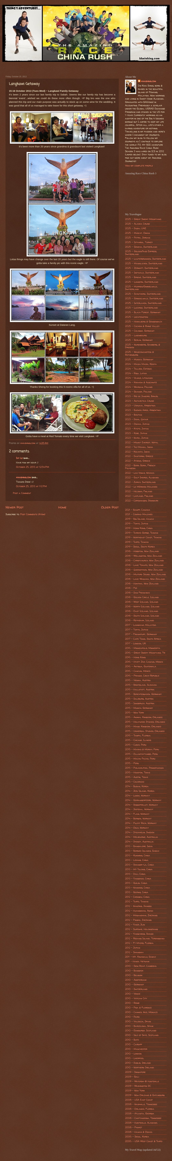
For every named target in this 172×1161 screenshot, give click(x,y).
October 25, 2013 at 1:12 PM (31, 486)
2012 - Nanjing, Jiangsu (138, 906)
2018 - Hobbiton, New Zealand (142, 551)
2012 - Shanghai (134, 952)
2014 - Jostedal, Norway (139, 809)
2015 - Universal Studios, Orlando (145, 731)
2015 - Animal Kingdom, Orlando (143, 717)
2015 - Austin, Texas (136, 777)
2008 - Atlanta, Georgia (139, 1113)
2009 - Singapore (135, 1072)
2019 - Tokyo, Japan (136, 523)
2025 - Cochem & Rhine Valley (142, 326)
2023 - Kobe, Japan (136, 433)
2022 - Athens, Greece (137, 460)
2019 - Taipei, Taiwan (137, 542)
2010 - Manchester (136, 1049)
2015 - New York (134, 712)
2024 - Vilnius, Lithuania (139, 378)
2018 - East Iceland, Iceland (141, 611)
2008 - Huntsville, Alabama (141, 1122)
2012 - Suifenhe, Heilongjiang (141, 929)
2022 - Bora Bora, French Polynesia (140, 467)
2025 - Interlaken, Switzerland (143, 303)
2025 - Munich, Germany (139, 359)
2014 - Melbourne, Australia (141, 837)
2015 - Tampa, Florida (138, 735)
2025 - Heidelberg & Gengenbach (143, 321)
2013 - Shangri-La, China (139, 864)
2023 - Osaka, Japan (137, 424)
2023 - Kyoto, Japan (137, 428)
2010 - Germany (134, 984)
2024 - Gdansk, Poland (138, 391)
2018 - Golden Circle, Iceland (142, 597)
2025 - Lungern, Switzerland (141, 282)
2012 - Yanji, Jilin (135, 924)
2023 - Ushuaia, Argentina (140, 405)
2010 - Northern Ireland (139, 1067)
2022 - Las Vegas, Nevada (139, 472)
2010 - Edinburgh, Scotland (140, 1030)
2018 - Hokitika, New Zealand (142, 583)
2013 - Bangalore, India (139, 846)
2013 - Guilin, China (136, 883)
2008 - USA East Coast (139, 1099)
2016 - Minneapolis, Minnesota (142, 648)
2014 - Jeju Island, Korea (139, 791)
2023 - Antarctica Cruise (139, 401)
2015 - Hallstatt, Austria (139, 689)
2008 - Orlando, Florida (139, 1109)
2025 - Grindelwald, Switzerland (144, 298)
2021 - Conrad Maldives (138, 514)
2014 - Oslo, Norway (137, 827)
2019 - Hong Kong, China (139, 528)
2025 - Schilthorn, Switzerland (143, 293)
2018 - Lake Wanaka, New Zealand (145, 579)
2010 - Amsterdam (135, 979)
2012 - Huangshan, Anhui (139, 910)
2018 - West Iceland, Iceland (141, 602)
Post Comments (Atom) (32, 514)
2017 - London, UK (135, 643)
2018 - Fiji (131, 588)
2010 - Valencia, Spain (138, 1021)
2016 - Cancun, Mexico (137, 671)
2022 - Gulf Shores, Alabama (142, 477)
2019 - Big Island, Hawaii (139, 519)
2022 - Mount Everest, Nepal (141, 442)
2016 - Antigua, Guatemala (140, 666)
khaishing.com (23, 477)
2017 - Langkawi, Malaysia (140, 625)
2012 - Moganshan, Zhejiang (141, 915)
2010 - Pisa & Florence (138, 1007)
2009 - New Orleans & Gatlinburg (145, 1095)
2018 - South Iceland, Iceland (142, 615)
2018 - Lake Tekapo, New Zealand (144, 565)
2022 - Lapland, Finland (139, 496)
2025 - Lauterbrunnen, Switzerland (145, 258)
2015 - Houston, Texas (137, 772)
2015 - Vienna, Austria (138, 680)
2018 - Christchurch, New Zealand (144, 560)
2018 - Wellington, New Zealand (143, 555)
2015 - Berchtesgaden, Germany (143, 694)
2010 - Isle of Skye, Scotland (142, 1035)
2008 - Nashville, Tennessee (141, 1104)
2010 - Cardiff (133, 1044)
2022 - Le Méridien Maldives (141, 486)
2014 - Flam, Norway (137, 814)
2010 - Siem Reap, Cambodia (141, 966)
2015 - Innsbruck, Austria (139, 703)
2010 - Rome (132, 1003)
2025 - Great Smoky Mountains (143, 219)
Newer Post (15, 507)
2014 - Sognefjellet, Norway (141, 804)
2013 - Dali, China (135, 874)
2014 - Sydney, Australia (139, 841)
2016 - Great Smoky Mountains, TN (145, 652)
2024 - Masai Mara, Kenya (141, 364)
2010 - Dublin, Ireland (138, 1062)
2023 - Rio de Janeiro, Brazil (141, 396)
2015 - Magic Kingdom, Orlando (143, 726)
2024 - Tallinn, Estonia (138, 368)
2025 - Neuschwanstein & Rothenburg (139, 353)
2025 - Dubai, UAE (135, 228)
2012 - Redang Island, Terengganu (145, 938)
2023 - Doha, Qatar (136, 419)
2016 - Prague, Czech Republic (142, 675)
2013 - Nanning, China (137, 887)
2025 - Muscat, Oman (137, 233)
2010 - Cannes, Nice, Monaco (141, 1012)
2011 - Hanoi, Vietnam (137, 961)
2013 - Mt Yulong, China (139, 869)
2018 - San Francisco (137, 592)
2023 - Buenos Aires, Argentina (143, 410)
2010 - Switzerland (136, 989)
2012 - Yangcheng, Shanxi (139, 933)
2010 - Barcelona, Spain (139, 1026)
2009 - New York (135, 1090)
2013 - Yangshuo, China (138, 878)
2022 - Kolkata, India (137, 451)
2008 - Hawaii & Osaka (138, 1132)
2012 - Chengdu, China (137, 897)
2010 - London (133, 1053)
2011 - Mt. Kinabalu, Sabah (140, 956)
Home (62, 507)
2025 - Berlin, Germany (139, 340)
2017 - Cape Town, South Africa (143, 638)
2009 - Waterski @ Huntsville (142, 1081)
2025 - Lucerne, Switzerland (141, 307)
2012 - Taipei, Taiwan (136, 901)
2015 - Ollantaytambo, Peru (141, 754)
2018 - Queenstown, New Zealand (144, 569)
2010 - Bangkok (134, 970)
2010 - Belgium (133, 975)
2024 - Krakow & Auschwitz (141, 382)
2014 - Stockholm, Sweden (139, 832)
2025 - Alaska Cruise (137, 223)
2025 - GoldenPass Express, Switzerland (141, 253)
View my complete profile (139, 165)
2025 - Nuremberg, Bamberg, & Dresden (142, 346)
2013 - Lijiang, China (136, 860)
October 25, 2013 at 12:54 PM (32, 467)
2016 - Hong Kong (135, 657)
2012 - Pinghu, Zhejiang (138, 920)
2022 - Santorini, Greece (139, 456)
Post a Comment (22, 493)
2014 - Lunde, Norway (137, 795)
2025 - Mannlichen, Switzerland (143, 263)
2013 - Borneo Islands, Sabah (142, 850)
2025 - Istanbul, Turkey (139, 242)
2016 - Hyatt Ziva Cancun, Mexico (144, 661)
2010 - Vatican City (136, 998)
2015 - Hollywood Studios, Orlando (145, 721)
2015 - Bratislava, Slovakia (141, 685)
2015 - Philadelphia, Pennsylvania (144, 767)
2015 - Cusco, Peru (135, 744)
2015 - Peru (132, 763)
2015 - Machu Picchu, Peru (140, 758)
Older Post (110, 507)
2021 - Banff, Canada (137, 509)
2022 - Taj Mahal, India (139, 447)
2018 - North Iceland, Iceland (142, 606)
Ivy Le (19, 458)
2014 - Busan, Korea (137, 786)
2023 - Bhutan (133, 414)
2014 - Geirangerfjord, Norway (143, 800)
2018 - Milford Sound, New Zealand (145, 574)
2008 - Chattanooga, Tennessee (143, 1118)
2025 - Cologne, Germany (139, 330)
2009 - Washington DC (138, 1086)
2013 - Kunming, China (137, 855)
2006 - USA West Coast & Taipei (143, 1141)
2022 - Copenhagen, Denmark (141, 500)
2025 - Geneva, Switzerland (141, 246)
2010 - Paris (132, 1016)
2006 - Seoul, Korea (137, 1136)
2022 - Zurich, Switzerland (140, 482)
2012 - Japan (132, 947)
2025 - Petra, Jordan (137, 237)
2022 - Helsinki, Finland (138, 491)
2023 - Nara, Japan (136, 437)
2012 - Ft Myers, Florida (139, 943)
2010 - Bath (132, 1039)
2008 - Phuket (133, 1127)
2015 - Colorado (134, 781)
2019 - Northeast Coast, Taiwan (143, 537)
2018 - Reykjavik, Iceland (139, 620)
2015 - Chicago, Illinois (138, 740)
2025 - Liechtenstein (136, 317)
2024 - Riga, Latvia (136, 373)
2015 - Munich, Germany (139, 708)
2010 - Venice (132, 993)
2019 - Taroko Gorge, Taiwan (141, 532)
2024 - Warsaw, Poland (139, 387)
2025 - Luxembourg (136, 335)
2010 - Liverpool (134, 1058)
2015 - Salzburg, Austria (139, 698)
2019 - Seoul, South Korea (140, 546)
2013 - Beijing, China (136, 892)
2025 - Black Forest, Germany (143, 312)
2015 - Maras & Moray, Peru (142, 749)
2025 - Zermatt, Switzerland (141, 268)
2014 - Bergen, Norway (138, 818)
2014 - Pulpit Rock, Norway (141, 823)
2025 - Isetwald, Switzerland (142, 272)
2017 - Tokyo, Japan (136, 629)
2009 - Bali (132, 1076)
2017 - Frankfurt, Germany (141, 634)
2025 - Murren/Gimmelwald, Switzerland (141, 288)
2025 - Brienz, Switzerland (140, 277)
